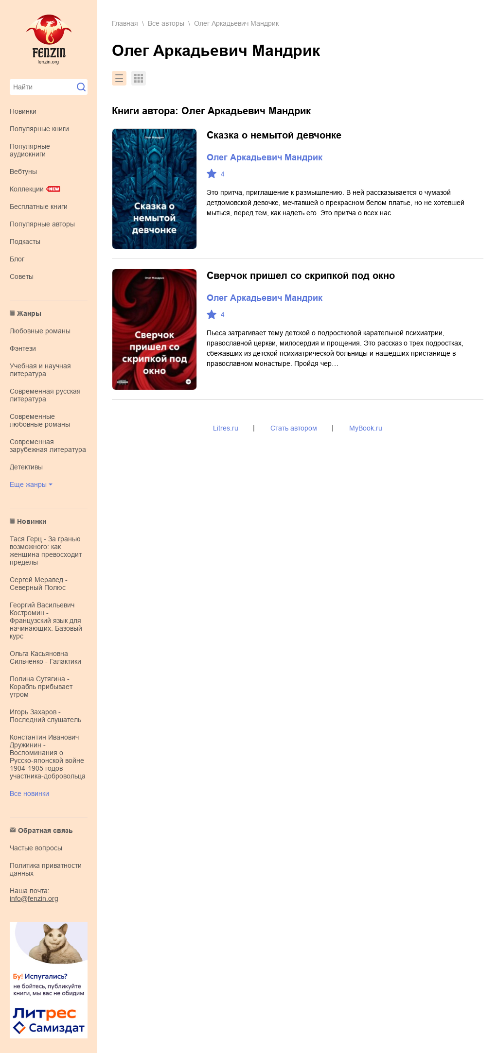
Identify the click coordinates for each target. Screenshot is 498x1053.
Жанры (29, 313)
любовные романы (40, 331)
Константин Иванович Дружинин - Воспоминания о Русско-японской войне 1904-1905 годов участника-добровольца (48, 756)
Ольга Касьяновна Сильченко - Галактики (45, 657)
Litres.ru (225, 428)
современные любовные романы (40, 420)
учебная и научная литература (40, 370)
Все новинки (29, 793)
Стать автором (293, 428)
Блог (17, 259)
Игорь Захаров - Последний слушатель (45, 716)
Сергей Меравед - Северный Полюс (39, 583)
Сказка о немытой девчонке (274, 135)
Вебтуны (23, 171)
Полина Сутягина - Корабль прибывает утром (41, 686)
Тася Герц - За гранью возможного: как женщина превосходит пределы (46, 550)
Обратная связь (45, 830)
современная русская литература (45, 395)
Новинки (23, 111)
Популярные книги (39, 129)
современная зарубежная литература (48, 445)
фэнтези (23, 348)
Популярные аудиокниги (30, 150)
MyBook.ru (365, 428)
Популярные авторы (42, 224)
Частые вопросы (36, 848)
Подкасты (25, 241)
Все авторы (166, 23)
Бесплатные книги (39, 206)
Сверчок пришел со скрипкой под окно (301, 275)
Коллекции (27, 189)
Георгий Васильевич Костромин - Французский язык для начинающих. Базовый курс (46, 620)
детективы (26, 467)
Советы (22, 276)
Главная (125, 23)
